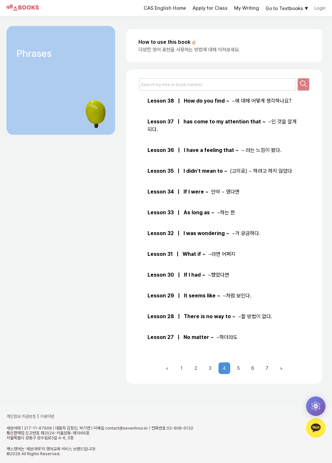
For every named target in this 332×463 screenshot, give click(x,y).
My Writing (246, 8)
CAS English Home (165, 8)
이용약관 (47, 416)
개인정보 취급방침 (21, 416)
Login (320, 8)
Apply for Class (210, 8)
